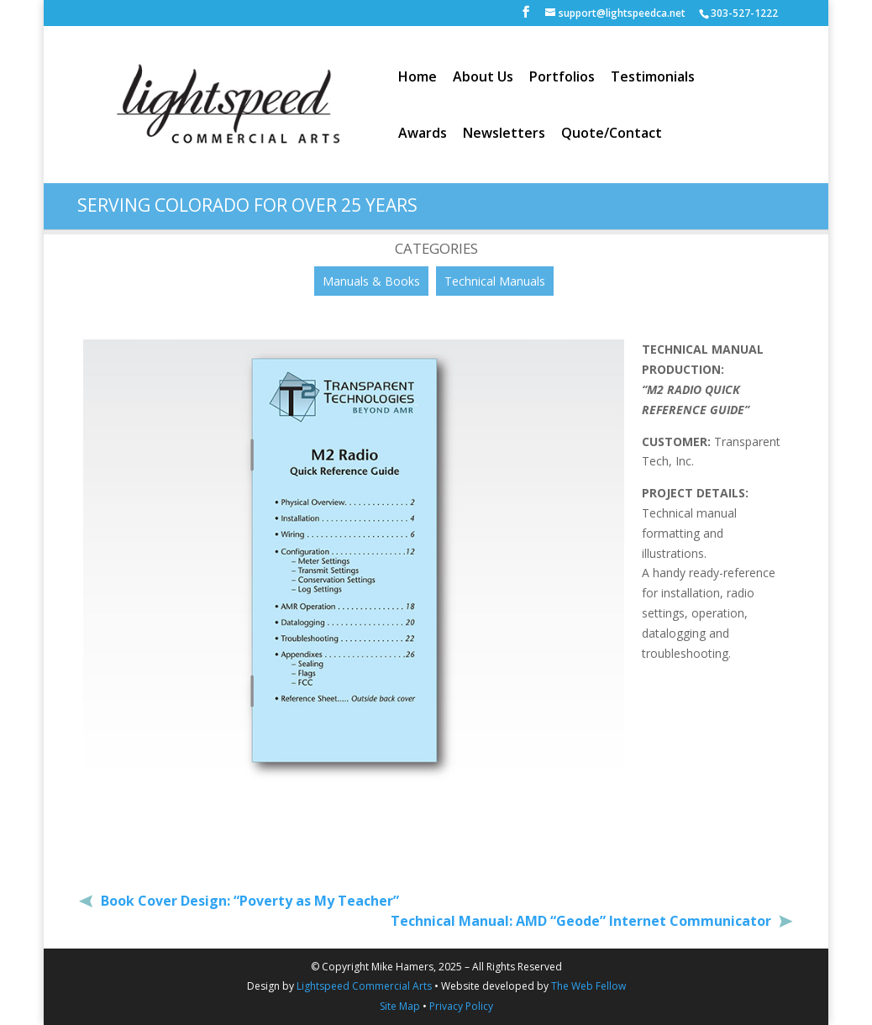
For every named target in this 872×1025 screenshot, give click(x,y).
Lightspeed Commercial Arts (364, 986)
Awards (422, 134)
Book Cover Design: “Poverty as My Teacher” (248, 900)
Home (417, 78)
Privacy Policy (461, 1006)
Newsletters (504, 134)
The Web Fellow (588, 986)
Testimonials (653, 78)
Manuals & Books (371, 281)
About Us (483, 78)
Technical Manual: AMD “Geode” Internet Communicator (583, 921)
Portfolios (562, 78)
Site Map (400, 1006)
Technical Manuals (494, 281)
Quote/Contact (611, 134)
